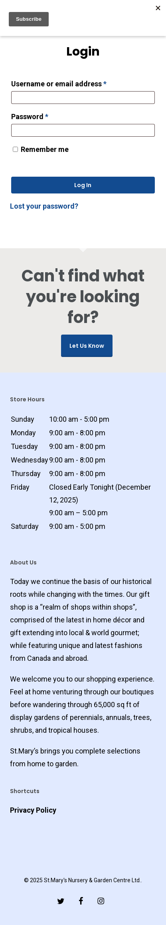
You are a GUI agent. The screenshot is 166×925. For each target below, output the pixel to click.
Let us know (86, 346)
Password (44, 115)
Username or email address (73, 82)
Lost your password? (44, 206)
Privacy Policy (33, 810)
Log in (82, 185)
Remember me (45, 149)
